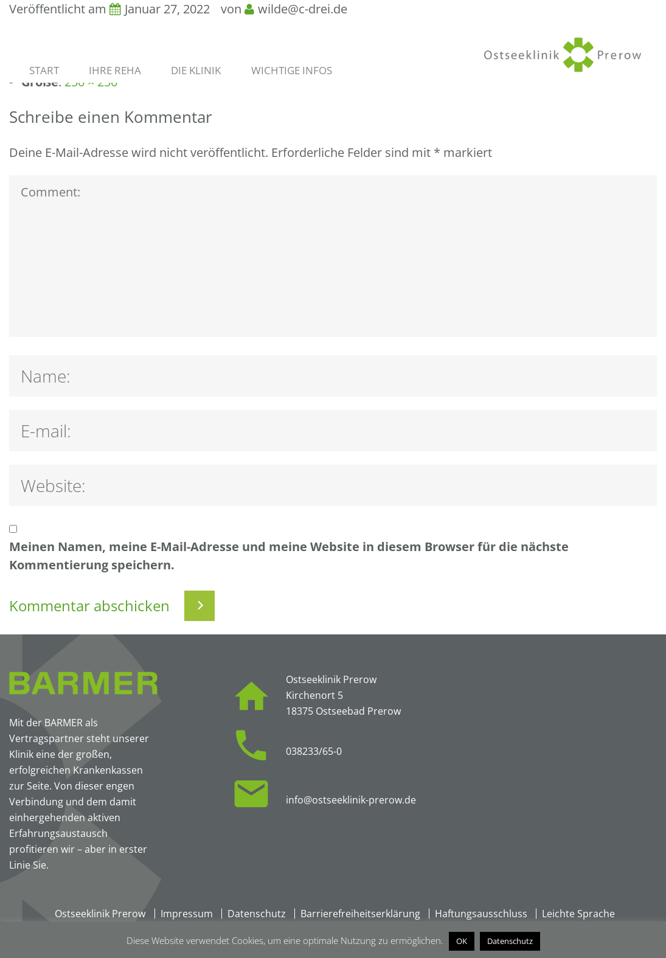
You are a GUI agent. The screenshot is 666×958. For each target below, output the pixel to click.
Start (44, 70)
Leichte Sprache (578, 914)
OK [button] (461, 940)
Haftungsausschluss (481, 914)
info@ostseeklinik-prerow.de (351, 800)
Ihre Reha (115, 70)
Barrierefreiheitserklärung (360, 914)
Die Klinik (196, 70)
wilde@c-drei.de (302, 9)
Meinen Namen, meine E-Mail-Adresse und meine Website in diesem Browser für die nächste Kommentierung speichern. (289, 555)
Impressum (187, 914)
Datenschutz (256, 914)
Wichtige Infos (291, 70)
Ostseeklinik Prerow (100, 913)
